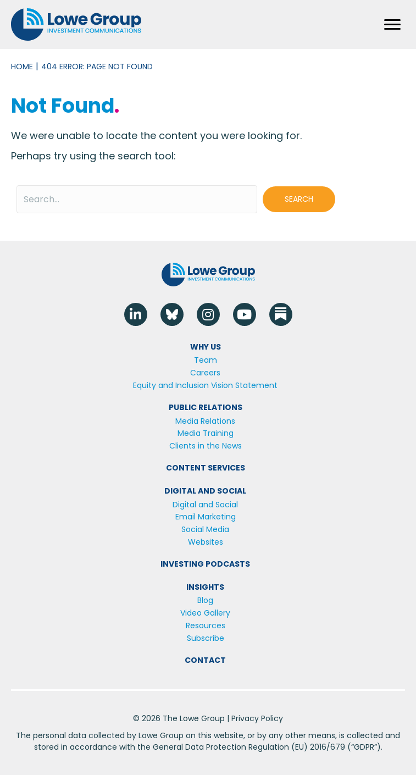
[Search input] (136, 199)
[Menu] (392, 24)
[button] (299, 199)
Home (22, 66)
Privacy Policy (257, 718)
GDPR (364, 746)
